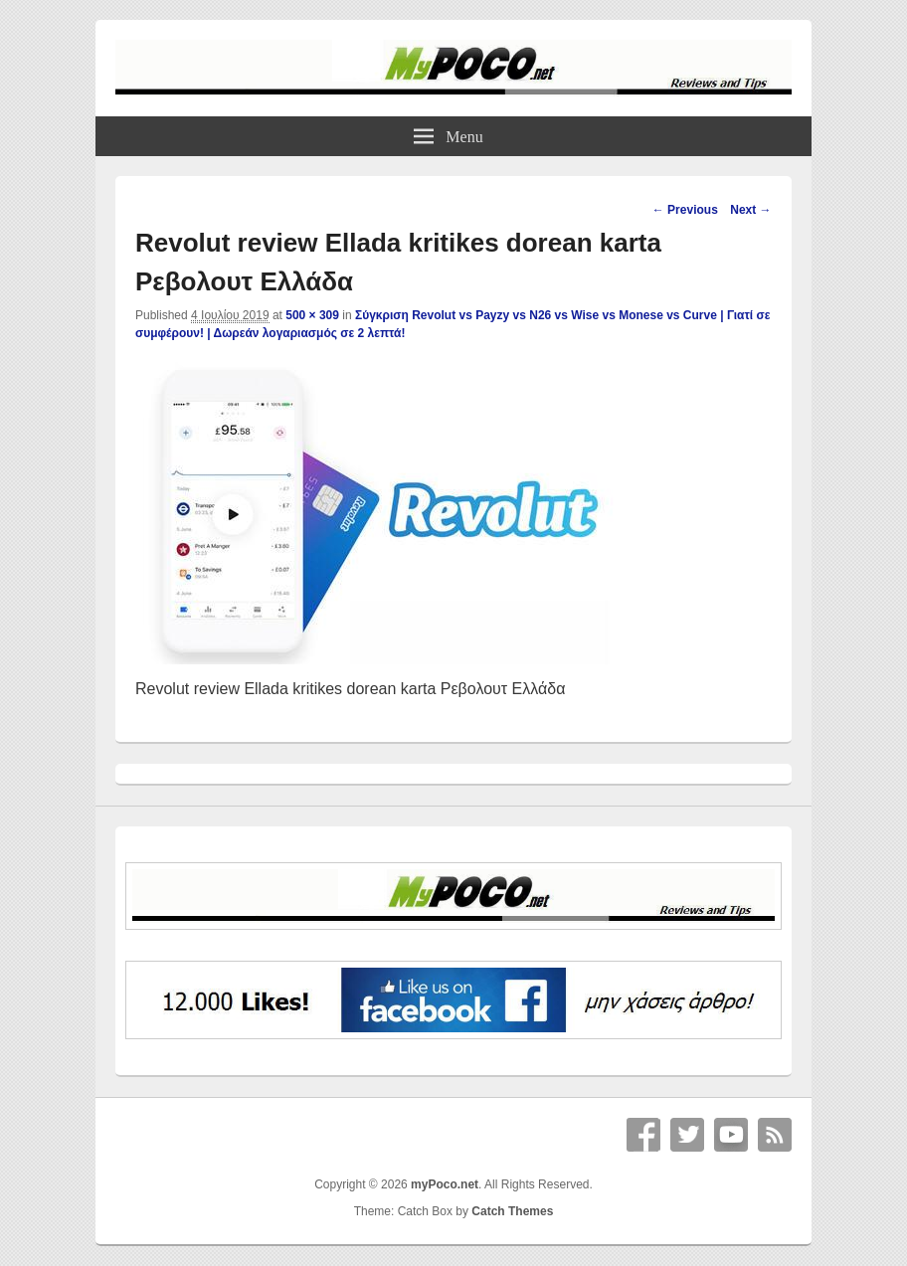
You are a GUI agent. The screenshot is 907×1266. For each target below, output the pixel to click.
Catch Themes (512, 1211)
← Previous (685, 210)
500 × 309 (312, 315)
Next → (750, 210)
